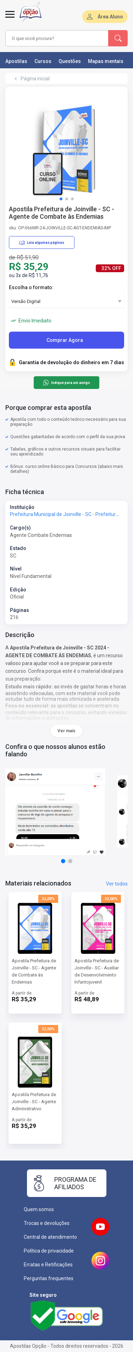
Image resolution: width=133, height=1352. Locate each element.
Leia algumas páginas (41, 242)
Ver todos (117, 884)
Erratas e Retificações (48, 1264)
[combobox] (57, 38)
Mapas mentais (105, 61)
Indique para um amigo (66, 382)
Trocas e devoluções (47, 1223)
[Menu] (10, 18)
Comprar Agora (64, 340)
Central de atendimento (50, 1237)
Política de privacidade (49, 1251)
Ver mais (66, 730)
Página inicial (35, 78)
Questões (70, 61)
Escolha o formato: (31, 287)
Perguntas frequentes (48, 1278)
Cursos (42, 61)
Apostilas (16, 61)
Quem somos (39, 1209)
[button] (61, 198)
